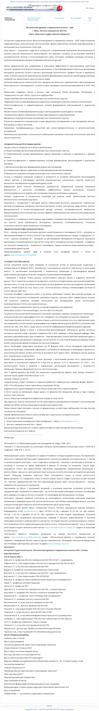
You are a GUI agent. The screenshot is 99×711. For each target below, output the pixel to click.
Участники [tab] (59, 18)
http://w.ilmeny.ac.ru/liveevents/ (23, 255)
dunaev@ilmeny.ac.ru (68, 421)
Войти (49, 706)
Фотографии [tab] (76, 18)
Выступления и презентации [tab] (33, 19)
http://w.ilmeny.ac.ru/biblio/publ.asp (26, 537)
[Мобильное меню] (90, 8)
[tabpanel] (49, 363)
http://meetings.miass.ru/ (58, 544)
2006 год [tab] (90, 19)
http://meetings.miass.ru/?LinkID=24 (60, 527)
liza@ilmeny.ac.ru (31, 511)
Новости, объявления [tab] (10, 19)
